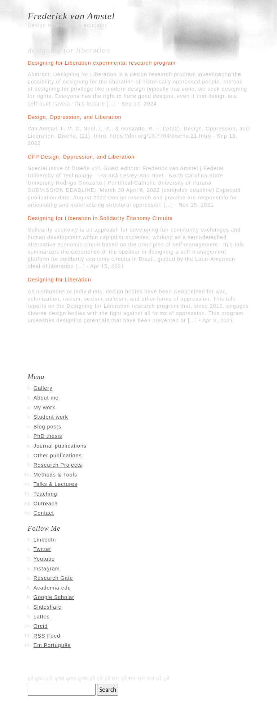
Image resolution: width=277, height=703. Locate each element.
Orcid (41, 626)
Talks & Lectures (56, 484)
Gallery (43, 388)
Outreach (46, 503)
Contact (44, 513)
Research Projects (58, 465)
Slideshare (48, 607)
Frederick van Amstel (71, 16)
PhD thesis (48, 436)
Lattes (42, 617)
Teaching (45, 494)
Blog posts (47, 427)
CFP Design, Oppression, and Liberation (81, 156)
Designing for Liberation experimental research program (102, 62)
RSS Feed (47, 636)
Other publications (58, 455)
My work (45, 407)
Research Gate (53, 578)
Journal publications (60, 446)
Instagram (47, 569)
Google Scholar (54, 597)
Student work (51, 417)
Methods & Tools (55, 475)
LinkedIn (45, 540)
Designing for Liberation (59, 279)
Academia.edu (52, 588)
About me (46, 398)
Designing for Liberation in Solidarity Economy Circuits (100, 218)
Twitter (42, 549)
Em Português (52, 645)
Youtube (44, 559)
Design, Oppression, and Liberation (75, 117)
